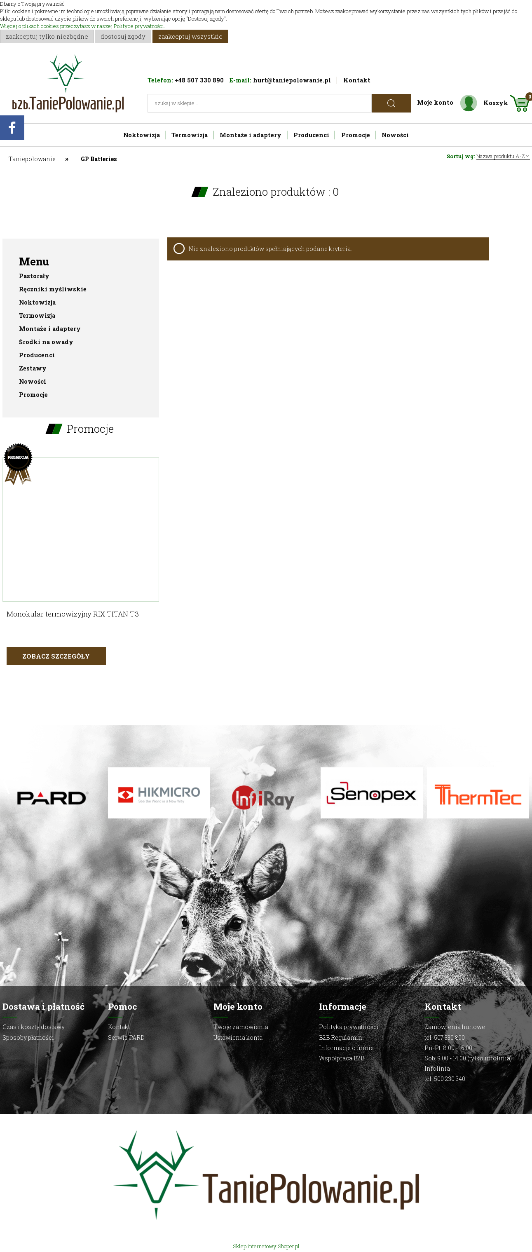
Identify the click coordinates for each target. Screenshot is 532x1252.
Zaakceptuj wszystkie (190, 36)
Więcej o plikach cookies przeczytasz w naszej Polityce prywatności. (82, 26)
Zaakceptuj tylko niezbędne (47, 36)
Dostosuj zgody (123, 36)
